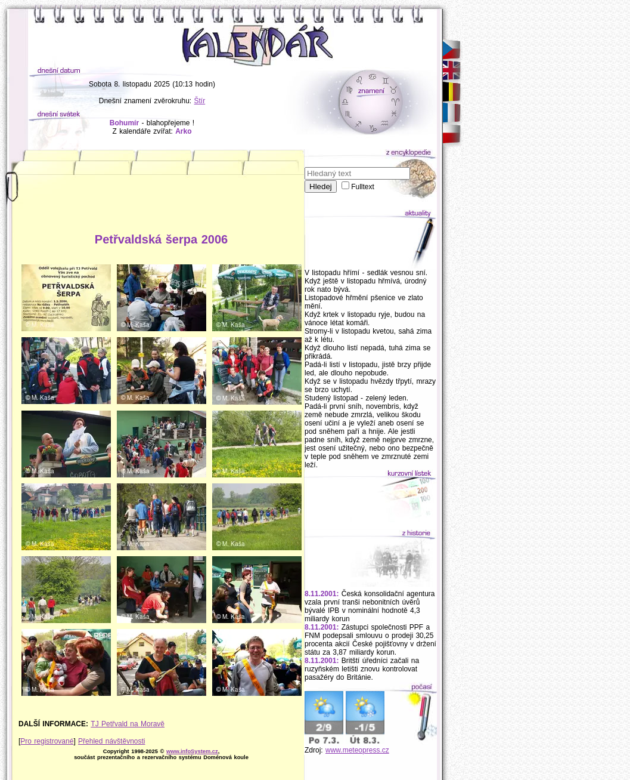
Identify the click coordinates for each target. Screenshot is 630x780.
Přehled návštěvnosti (111, 741)
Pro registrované (46, 741)
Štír (200, 101)
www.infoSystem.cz (192, 751)
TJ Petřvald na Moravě (128, 724)
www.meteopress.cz (357, 750)
